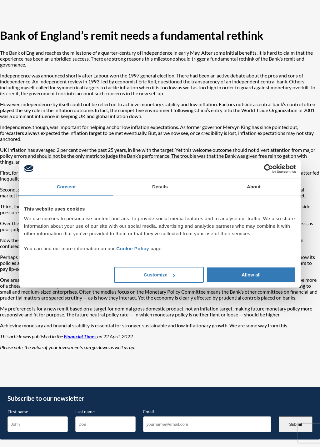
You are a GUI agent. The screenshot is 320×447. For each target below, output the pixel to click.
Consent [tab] (66, 186)
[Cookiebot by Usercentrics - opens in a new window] (268, 168)
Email (148, 412)
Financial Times (80, 336)
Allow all (251, 274)
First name (18, 412)
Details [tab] (160, 186)
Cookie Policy (132, 248)
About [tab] (254, 186)
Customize (159, 274)
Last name (85, 412)
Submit (295, 424)
